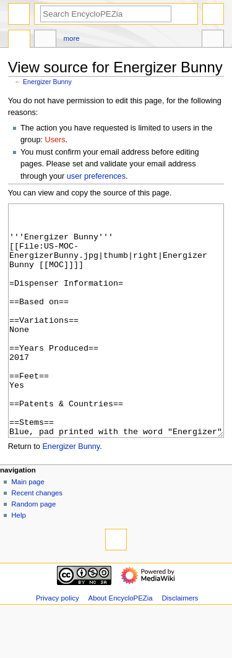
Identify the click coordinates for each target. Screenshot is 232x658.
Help (18, 561)
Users (55, 139)
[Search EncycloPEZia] (105, 14)
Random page (33, 550)
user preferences (96, 176)
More (72, 38)
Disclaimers (180, 644)
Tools (212, 40)
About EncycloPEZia (120, 644)
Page (19, 40)
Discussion (45, 40)
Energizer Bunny (47, 81)
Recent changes (36, 539)
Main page (28, 528)
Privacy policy (57, 644)
